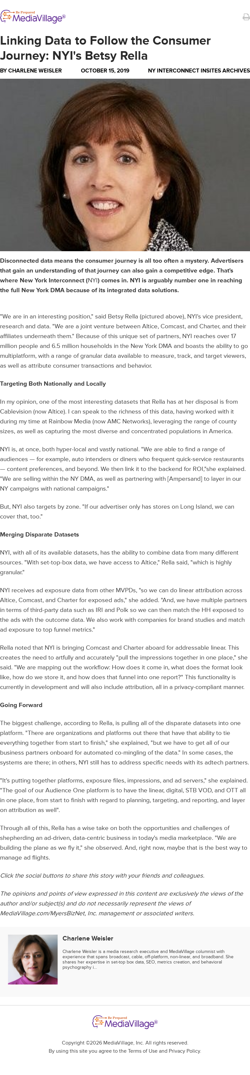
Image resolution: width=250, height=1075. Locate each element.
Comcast (173, 326)
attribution (209, 590)
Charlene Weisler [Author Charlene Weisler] (35, 70)
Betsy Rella (123, 316)
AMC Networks (128, 421)
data (167, 412)
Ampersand (185, 479)
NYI (93, 280)
